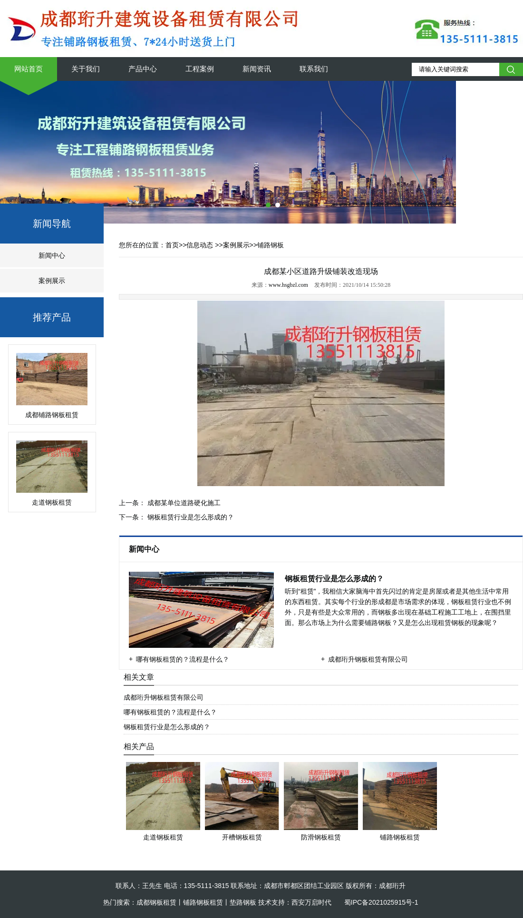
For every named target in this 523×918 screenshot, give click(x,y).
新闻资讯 (256, 69)
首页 (172, 245)
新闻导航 (52, 223)
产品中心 (142, 69)
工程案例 (199, 69)
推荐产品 (52, 317)
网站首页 (28, 69)
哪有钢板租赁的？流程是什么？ (182, 659)
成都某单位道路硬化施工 (183, 503)
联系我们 (314, 69)
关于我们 (85, 69)
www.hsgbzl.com (288, 285)
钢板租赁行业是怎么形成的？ (189, 517)
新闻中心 (52, 255)
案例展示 (52, 280)
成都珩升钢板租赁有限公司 (368, 659)
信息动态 (199, 245)
